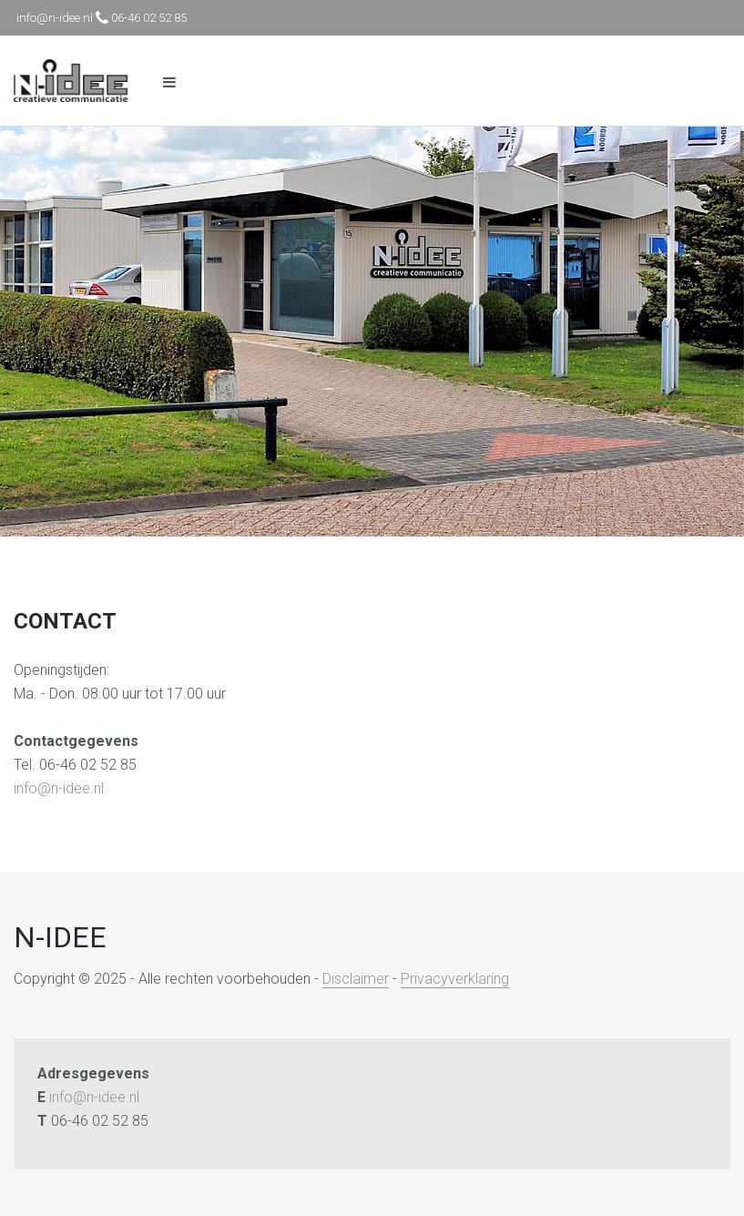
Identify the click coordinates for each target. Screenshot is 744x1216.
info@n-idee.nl (59, 788)
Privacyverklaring (455, 978)
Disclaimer (355, 978)
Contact (65, 621)
